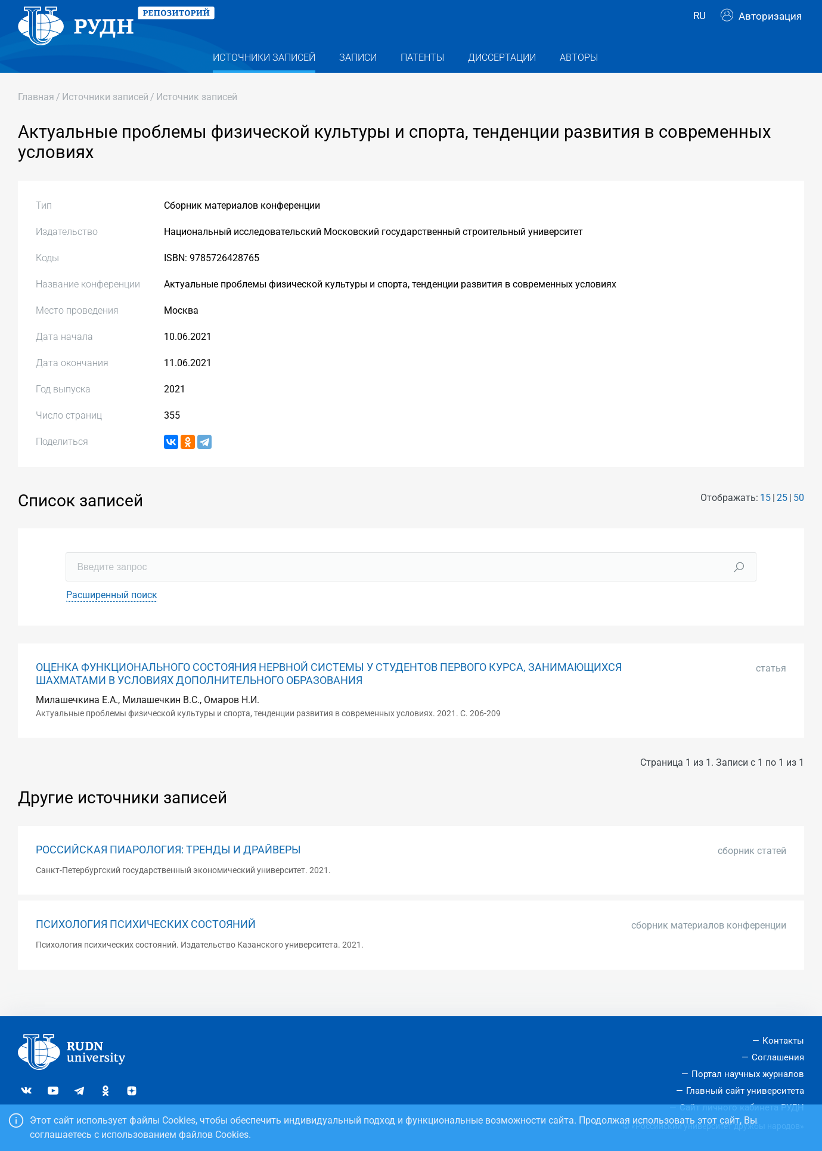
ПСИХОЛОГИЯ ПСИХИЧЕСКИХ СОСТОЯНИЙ (146, 948)
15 (765, 520)
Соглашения (778, 1057)
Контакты (783, 1041)
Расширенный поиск (111, 618)
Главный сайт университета (745, 1090)
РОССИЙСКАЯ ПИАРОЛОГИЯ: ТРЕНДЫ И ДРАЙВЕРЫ (168, 872)
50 (798, 520)
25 (782, 520)
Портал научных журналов (747, 1074)
